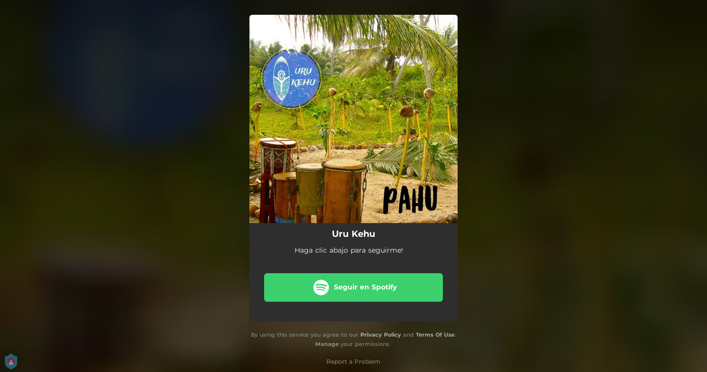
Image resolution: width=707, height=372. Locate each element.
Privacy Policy (380, 334)
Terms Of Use (435, 334)
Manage (327, 344)
